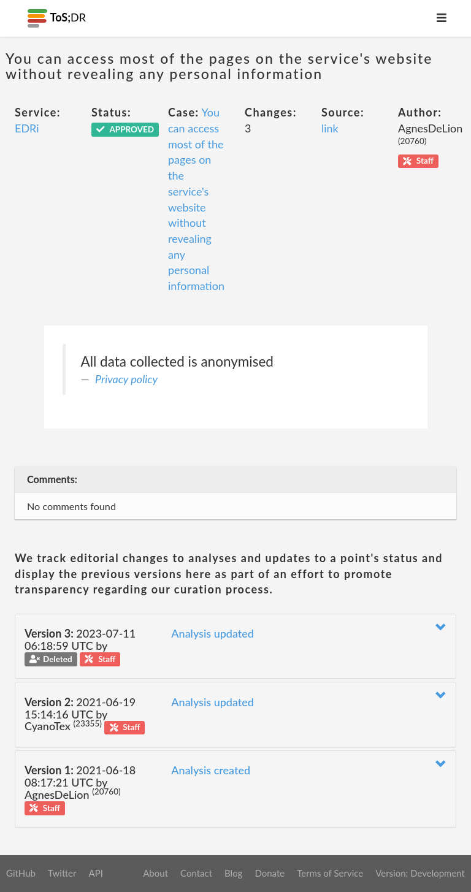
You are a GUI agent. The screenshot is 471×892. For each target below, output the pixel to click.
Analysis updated (212, 633)
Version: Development (420, 873)
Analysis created (210, 770)
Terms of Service (330, 873)
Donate (270, 873)
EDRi (27, 128)
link (330, 128)
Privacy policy (126, 379)
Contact (196, 873)
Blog (233, 873)
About (155, 873)
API (95, 873)
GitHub (21, 873)
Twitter (62, 873)
